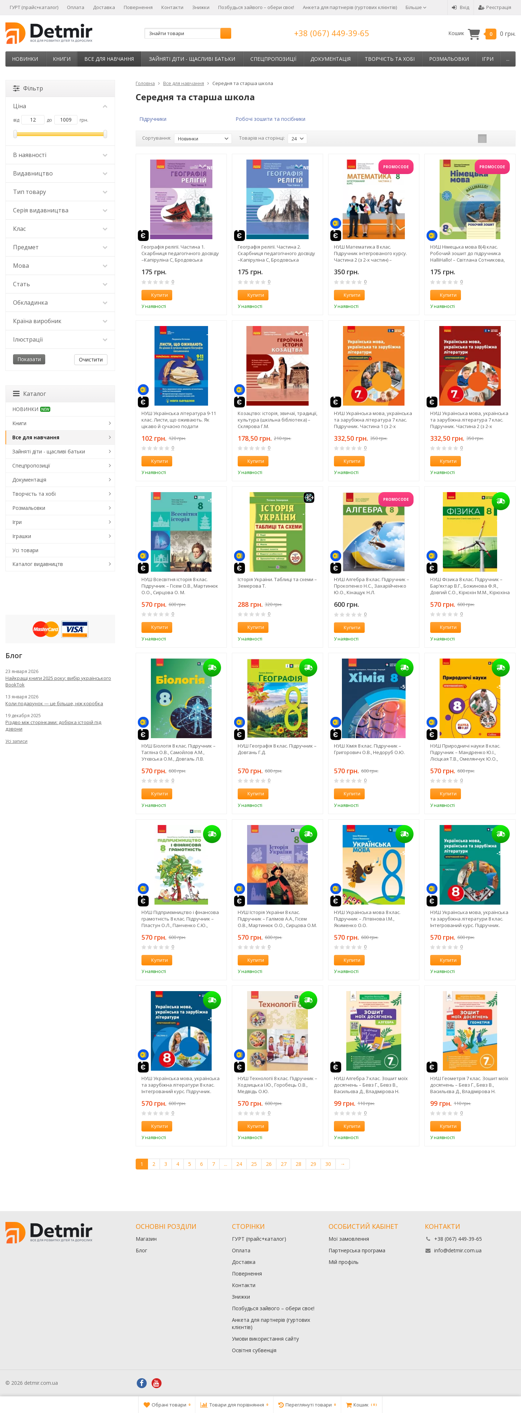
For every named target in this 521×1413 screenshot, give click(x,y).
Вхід (460, 7)
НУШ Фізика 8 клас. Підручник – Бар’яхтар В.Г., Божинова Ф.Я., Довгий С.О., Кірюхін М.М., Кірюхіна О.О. (470, 586)
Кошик (482, 33)
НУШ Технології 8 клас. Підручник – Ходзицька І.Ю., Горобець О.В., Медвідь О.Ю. (277, 1085)
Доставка (104, 7)
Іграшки (21, 536)
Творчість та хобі (390, 58)
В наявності (60, 154)
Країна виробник (60, 321)
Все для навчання (109, 58)
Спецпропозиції (273, 58)
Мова (60, 265)
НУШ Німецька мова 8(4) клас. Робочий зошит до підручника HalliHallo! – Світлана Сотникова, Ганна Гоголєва (467, 253)
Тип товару (60, 191)
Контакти (172, 7)
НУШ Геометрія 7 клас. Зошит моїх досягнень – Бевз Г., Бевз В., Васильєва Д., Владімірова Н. (469, 1085)
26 (269, 1163)
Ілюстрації (60, 339)
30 (328, 1163)
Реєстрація (494, 7)
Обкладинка (60, 302)
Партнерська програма (357, 1250)
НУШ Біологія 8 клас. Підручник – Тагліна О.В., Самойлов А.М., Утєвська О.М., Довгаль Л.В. (178, 752)
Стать (60, 284)
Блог (141, 1250)
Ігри (488, 58)
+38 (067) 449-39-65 (331, 33)
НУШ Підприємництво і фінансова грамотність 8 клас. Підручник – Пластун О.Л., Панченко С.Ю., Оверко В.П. (180, 918)
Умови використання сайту (265, 1338)
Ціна (60, 106)
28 (298, 1163)
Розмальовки (449, 58)
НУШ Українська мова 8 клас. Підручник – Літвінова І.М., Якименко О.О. (367, 918)
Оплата (75, 7)
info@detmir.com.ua (458, 1250)
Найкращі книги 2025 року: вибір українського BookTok (58, 681)
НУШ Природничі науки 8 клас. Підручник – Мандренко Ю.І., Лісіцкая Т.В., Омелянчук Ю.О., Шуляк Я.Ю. (465, 752)
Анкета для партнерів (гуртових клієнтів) (350, 7)
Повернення (138, 7)
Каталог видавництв (37, 563)
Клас (60, 228)
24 (239, 1163)
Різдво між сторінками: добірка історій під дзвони (53, 725)
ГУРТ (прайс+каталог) (34, 7)
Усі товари (25, 550)
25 (254, 1163)
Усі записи (16, 741)
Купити (155, 295)
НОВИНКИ (25, 58)
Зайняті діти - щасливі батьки (192, 58)
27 (284, 1163)
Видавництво (60, 173)
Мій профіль (344, 1261)
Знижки (200, 7)
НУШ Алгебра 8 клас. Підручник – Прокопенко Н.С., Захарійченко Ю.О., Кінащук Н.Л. (371, 586)
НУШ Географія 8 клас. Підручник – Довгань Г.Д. (277, 749)
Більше (416, 7)
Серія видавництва (60, 210)
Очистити (91, 359)
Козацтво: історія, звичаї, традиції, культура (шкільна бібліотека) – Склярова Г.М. (277, 420)
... (507, 58)
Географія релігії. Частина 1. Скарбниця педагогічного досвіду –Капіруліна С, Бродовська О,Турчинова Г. (180, 253)
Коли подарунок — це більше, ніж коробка (54, 703)
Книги (62, 58)
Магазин (146, 1238)
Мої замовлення (349, 1238)
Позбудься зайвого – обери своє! (256, 7)
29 (313, 1163)
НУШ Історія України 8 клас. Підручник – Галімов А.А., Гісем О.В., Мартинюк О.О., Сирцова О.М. (277, 918)
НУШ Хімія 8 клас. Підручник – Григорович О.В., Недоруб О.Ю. (369, 749)
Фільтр (28, 88)
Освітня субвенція (254, 1350)
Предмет (60, 247)
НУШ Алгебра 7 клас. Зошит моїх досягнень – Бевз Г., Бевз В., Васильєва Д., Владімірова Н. (371, 1085)
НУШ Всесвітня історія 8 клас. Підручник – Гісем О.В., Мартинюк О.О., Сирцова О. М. (179, 586)
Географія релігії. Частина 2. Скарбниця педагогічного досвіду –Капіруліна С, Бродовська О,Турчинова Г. (276, 253)
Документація (330, 58)
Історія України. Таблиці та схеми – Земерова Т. (277, 582)
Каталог (29, 394)
